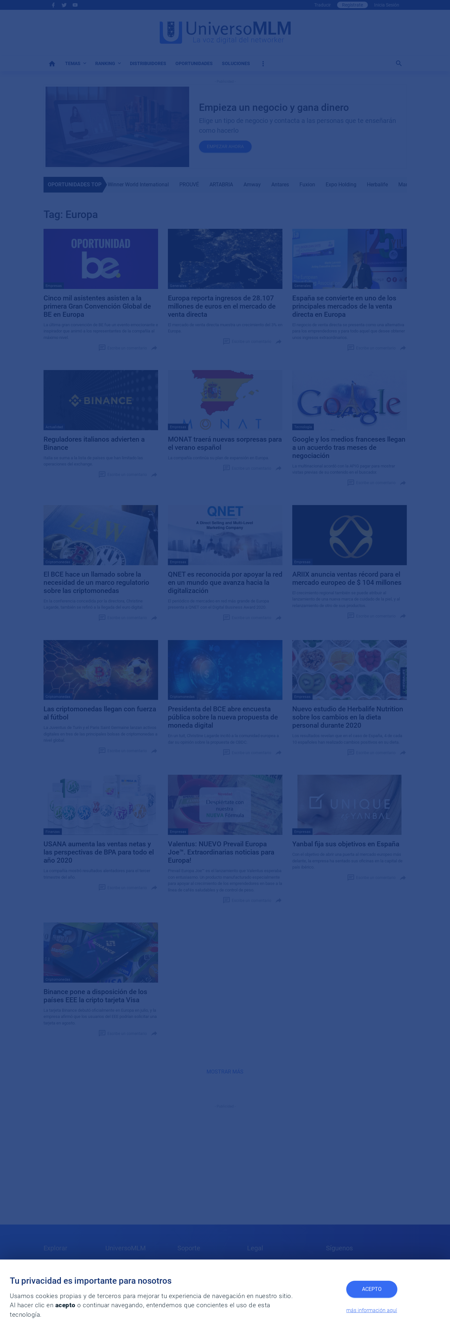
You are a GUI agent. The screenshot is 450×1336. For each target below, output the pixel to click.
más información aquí (371, 1310)
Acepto (372, 1289)
